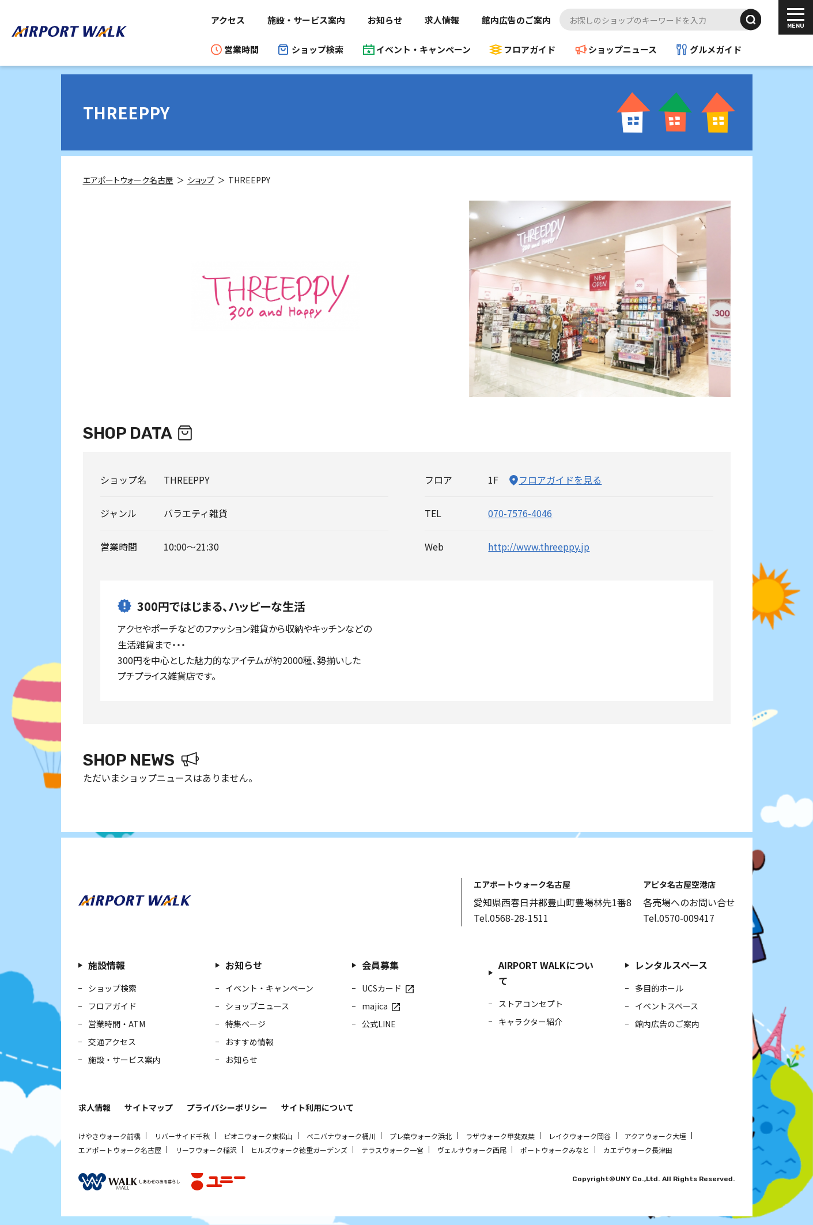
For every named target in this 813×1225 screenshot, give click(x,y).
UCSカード (382, 988)
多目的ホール (659, 988)
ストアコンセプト (530, 1003)
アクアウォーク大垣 (655, 1136)
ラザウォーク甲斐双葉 (500, 1136)
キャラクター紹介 (530, 1021)
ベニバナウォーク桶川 (341, 1136)
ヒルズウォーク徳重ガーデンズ (299, 1150)
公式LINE (379, 1024)
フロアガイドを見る (560, 480)
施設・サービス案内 (306, 20)
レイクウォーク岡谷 (580, 1136)
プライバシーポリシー (227, 1107)
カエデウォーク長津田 (637, 1150)
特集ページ (245, 1024)
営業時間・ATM (116, 1024)
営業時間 (241, 49)
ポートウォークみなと (554, 1150)
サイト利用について (317, 1107)
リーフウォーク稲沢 (206, 1150)
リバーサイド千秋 (182, 1136)
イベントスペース (666, 1006)
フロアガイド (529, 49)
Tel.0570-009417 (678, 918)
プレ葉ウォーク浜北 (421, 1136)
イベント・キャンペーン (423, 49)
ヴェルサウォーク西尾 (471, 1150)
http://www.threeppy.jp (538, 546)
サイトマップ (148, 1107)
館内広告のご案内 (516, 20)
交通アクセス (112, 1041)
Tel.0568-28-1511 (511, 918)
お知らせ (385, 20)
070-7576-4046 (520, 513)
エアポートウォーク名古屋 (119, 1150)
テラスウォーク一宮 (392, 1150)
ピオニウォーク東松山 (258, 1136)
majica (375, 1006)
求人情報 (442, 20)
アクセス (228, 20)
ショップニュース (622, 49)
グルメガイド (716, 49)
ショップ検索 (317, 49)
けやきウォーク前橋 (109, 1136)
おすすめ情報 (249, 1041)
